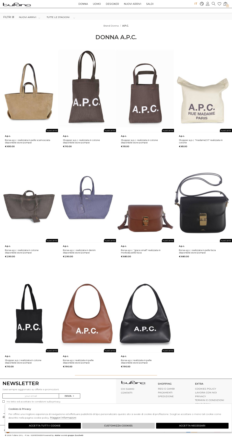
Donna (83, 3)
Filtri (8, 17)
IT (195, 3)
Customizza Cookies (118, 425)
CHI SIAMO (127, 388)
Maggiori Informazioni (63, 417)
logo (16, 5)
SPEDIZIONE (166, 396)
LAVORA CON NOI (206, 392)
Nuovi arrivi (132, 3)
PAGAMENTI (165, 392)
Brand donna (111, 25)
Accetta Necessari (192, 425)
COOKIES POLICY (205, 388)
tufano (133, 383)
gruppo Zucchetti (75, 435)
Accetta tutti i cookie (44, 425)
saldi (150, 3)
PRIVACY (200, 396)
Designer (112, 3)
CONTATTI (126, 392)
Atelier (57, 435)
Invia (69, 395)
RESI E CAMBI (166, 388)
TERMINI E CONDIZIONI (209, 400)
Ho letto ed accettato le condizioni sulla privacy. (31, 401)
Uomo (97, 3)
